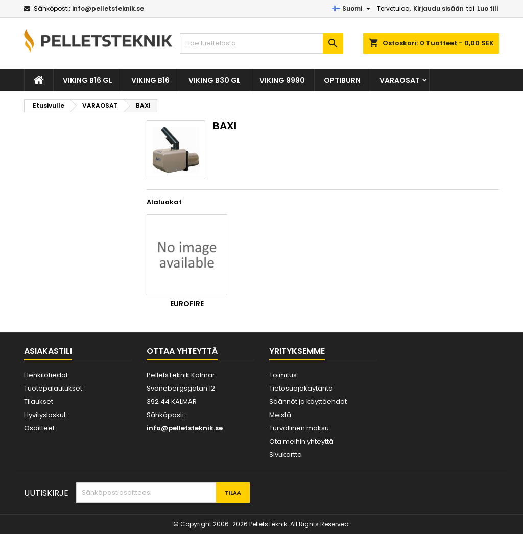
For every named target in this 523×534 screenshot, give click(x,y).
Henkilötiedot (46, 375)
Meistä (280, 415)
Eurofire (187, 304)
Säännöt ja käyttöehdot (308, 401)
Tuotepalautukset (53, 388)
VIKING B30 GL (214, 80)
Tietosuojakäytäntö (301, 388)
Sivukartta (285, 454)
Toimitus (283, 375)
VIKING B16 (150, 80)
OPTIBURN (342, 80)
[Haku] (261, 43)
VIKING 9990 (282, 80)
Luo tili (487, 8)
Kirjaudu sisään (438, 8)
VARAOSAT (399, 80)
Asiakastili (48, 351)
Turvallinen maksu (299, 428)
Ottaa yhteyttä (182, 351)
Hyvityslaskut (45, 415)
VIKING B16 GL (87, 80)
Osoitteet (39, 428)
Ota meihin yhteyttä (301, 441)
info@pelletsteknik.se (108, 8)
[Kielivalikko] (352, 8)
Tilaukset (38, 401)
